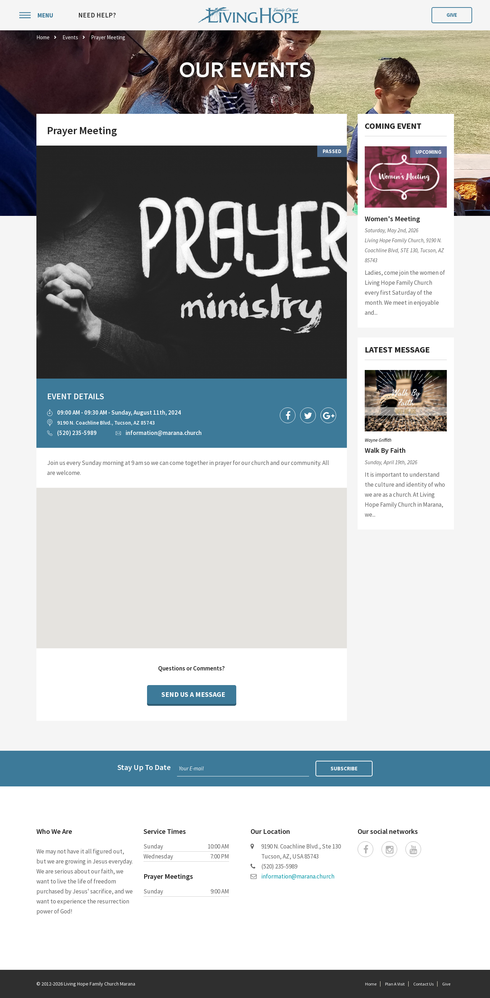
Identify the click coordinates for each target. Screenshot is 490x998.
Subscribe (344, 768)
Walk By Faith (385, 450)
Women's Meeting (392, 218)
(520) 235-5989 (77, 433)
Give (451, 14)
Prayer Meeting (108, 37)
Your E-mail (191, 768)
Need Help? (97, 15)
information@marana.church (164, 433)
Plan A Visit (395, 984)
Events (70, 37)
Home (43, 37)
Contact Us (423, 984)
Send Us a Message (193, 694)
